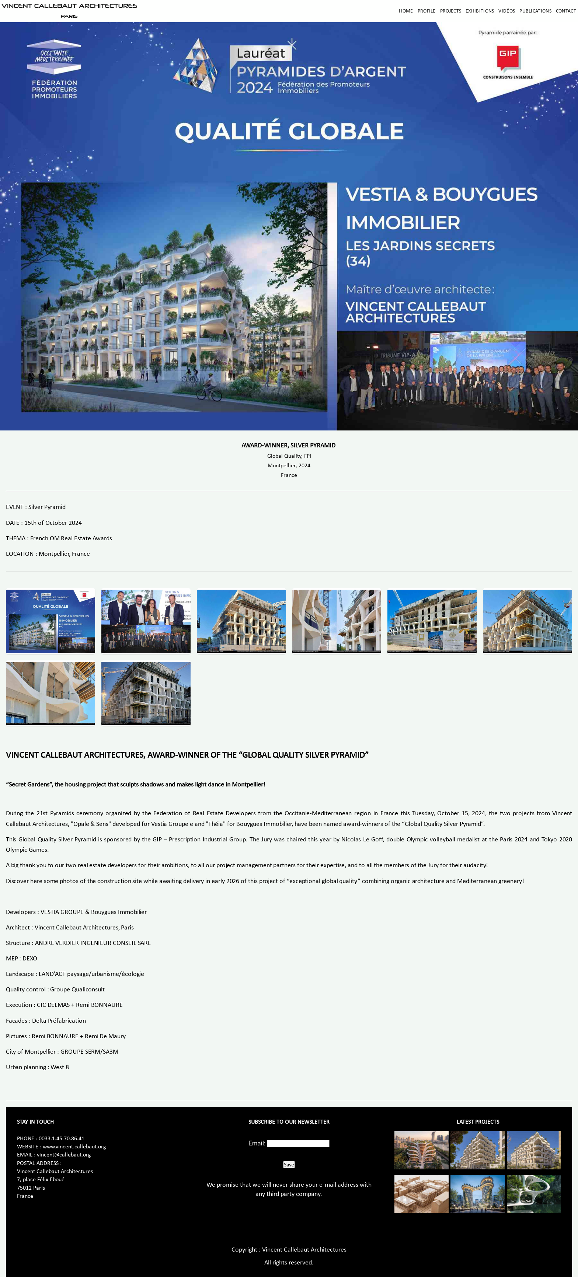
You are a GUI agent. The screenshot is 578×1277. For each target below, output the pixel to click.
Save (289, 1165)
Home (406, 11)
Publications (535, 11)
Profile (427, 11)
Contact (566, 11)
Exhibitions (480, 11)
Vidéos (506, 11)
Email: (257, 1143)
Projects (450, 11)
